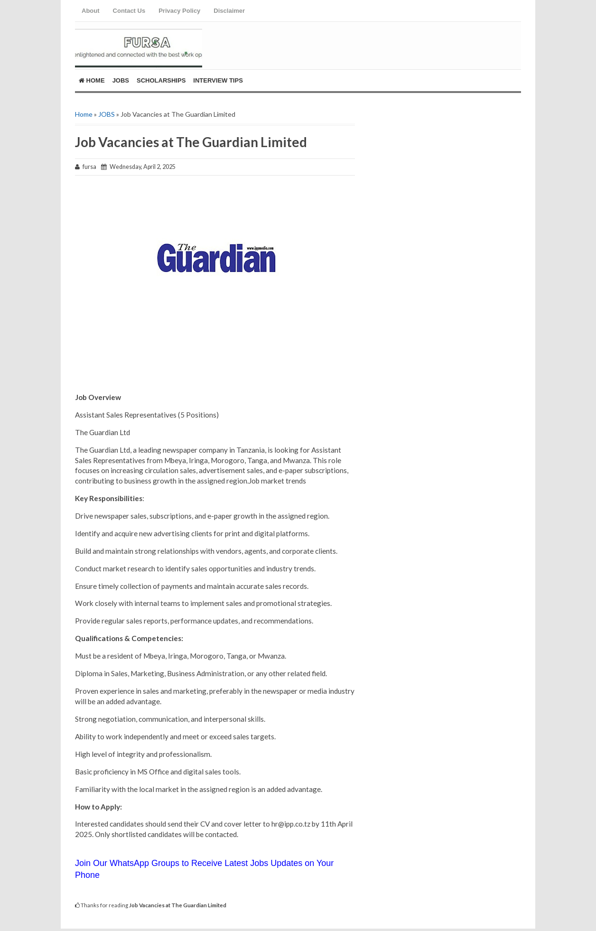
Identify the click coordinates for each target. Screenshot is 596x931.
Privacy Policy (179, 10)
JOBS (106, 114)
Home (92, 80)
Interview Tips (218, 80)
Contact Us (129, 10)
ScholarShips (161, 80)
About (91, 10)
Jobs (120, 80)
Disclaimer (229, 10)
